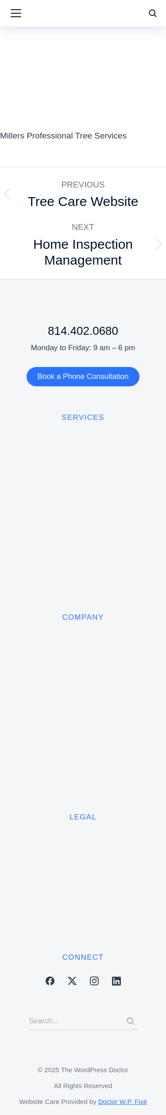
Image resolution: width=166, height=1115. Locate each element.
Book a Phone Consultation (82, 376)
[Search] (130, 1021)
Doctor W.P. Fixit (122, 1101)
